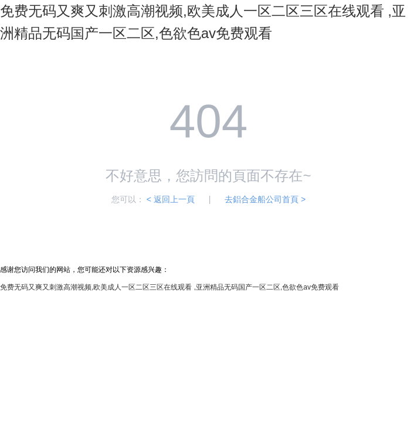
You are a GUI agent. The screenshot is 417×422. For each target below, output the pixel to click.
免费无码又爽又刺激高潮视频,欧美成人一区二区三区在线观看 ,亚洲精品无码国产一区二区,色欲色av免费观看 (169, 287)
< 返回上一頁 (171, 199)
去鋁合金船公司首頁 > (265, 199)
